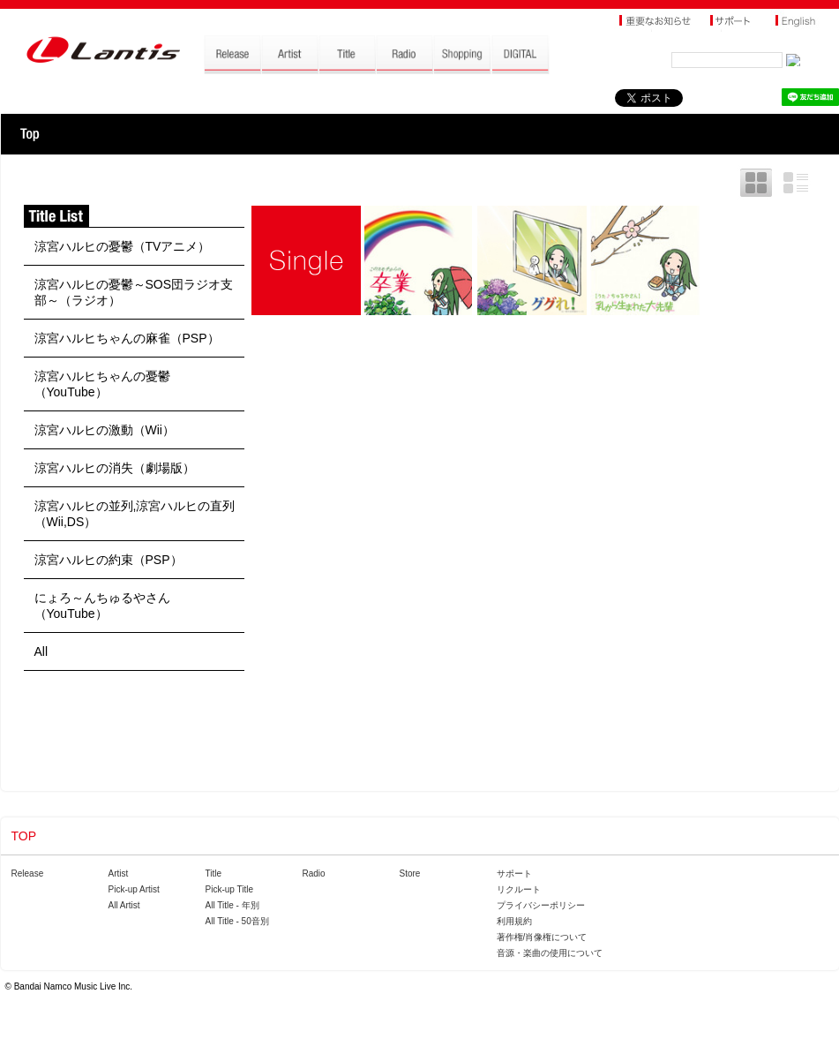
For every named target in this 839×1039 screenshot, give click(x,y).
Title (214, 873)
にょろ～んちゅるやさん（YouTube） (102, 606)
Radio (314, 873)
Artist (119, 873)
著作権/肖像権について (542, 937)
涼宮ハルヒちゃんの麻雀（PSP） (127, 338)
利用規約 (514, 921)
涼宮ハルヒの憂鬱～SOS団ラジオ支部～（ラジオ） (134, 292)
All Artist (124, 905)
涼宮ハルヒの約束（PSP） (108, 560)
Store (410, 873)
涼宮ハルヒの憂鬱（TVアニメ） (122, 246)
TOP (29, 134)
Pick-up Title (229, 889)
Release (27, 873)
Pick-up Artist (134, 889)
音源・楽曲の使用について (550, 953)
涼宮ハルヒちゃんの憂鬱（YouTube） (102, 384)
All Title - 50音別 (237, 921)
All (41, 651)
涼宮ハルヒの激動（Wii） (104, 430)
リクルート (519, 889)
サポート (514, 873)
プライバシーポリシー (541, 905)
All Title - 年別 (232, 905)
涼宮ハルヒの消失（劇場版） (114, 468)
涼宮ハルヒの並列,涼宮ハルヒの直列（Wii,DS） (135, 514)
